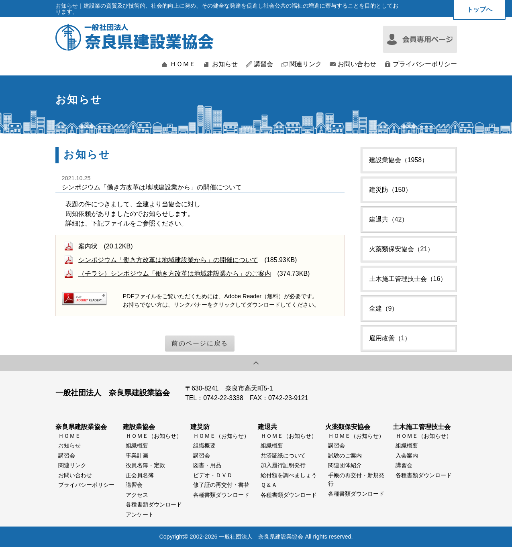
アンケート (140, 514)
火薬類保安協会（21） (401, 249)
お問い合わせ (357, 64)
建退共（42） (388, 219)
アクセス (137, 495)
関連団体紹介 (345, 465)
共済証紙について (283, 455)
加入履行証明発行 (283, 465)
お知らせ (225, 64)
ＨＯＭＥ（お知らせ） (154, 436)
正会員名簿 (140, 475)
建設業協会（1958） (398, 160)
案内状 (88, 246)
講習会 (263, 64)
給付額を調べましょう (289, 475)
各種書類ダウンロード (154, 504)
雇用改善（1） (390, 338)
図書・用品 (207, 465)
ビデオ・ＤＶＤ (213, 475)
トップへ (479, 9)
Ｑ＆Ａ (269, 485)
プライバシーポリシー (425, 64)
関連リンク (306, 64)
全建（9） (383, 308)
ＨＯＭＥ (183, 64)
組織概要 (137, 445)
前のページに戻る (199, 343)
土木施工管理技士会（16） (408, 278)
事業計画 (137, 455)
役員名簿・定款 (145, 465)
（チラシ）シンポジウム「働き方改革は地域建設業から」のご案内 (174, 273)
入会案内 (407, 455)
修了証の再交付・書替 (221, 485)
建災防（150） (390, 189)
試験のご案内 (345, 455)
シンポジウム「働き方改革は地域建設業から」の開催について (168, 259)
